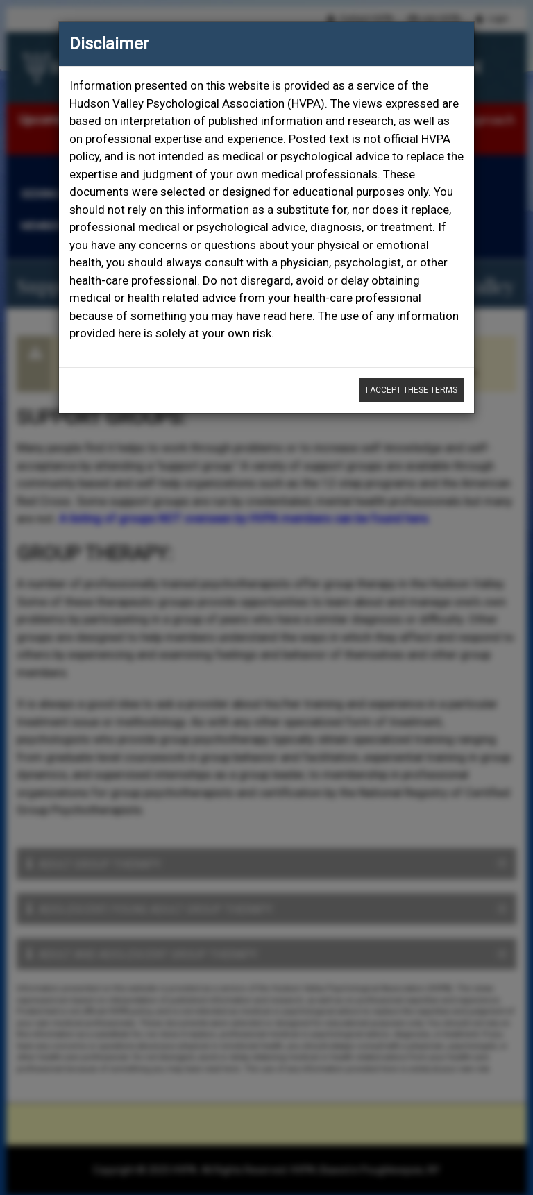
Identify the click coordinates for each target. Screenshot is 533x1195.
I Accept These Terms (411, 390)
